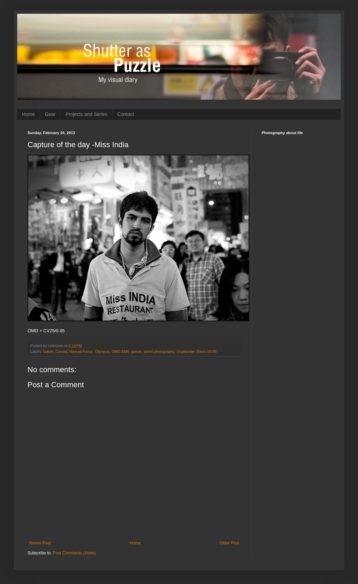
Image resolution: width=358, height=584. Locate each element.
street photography (159, 351)
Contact (125, 114)
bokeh (48, 351)
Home (28, 114)
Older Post (229, 543)
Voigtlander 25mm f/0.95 (196, 351)
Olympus (102, 351)
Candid (61, 351)
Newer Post (40, 543)
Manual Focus (81, 351)
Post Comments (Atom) (74, 553)
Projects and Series (86, 114)
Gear (50, 114)
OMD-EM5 (120, 351)
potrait (136, 351)
